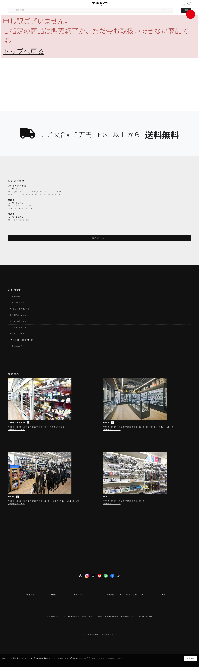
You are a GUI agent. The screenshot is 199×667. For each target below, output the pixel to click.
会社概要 (30, 595)
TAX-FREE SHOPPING (22, 340)
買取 (186, 10)
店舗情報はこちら (16, 430)
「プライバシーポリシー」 (96, 658)
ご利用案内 (15, 296)
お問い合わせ (99, 238)
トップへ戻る (23, 51)
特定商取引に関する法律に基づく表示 (125, 595)
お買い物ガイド (17, 303)
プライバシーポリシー (82, 595)
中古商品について (18, 315)
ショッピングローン (19, 327)
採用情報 (53, 595)
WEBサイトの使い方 (20, 309)
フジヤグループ (165, 595)
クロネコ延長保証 (18, 321)
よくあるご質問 (17, 334)
